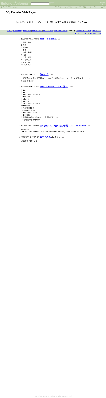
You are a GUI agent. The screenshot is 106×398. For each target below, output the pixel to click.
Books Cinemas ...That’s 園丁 (54, 86)
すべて (9, 31)
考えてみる (96, 31)
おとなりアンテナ (81, 33)
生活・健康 (17, 31)
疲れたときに (37, 31)
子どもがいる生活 (60, 31)
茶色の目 (44, 74)
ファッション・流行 (83, 31)
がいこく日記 (48, 31)
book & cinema (48, 39)
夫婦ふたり (27, 31)
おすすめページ (95, 33)
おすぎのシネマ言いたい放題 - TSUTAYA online (63, 126)
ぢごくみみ (45, 137)
